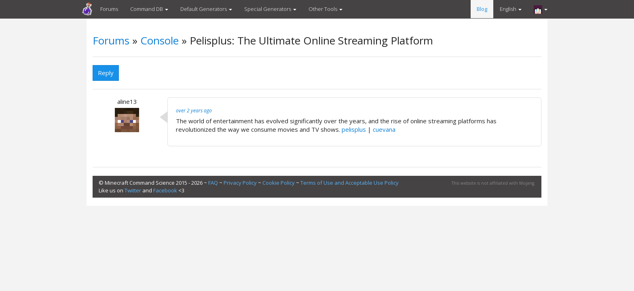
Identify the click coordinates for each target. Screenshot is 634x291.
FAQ (213, 182)
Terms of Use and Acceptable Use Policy (349, 182)
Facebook (165, 190)
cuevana (384, 129)
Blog (482, 9)
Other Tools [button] (325, 9)
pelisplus (354, 129)
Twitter (133, 190)
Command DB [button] (149, 9)
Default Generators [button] (206, 9)
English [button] (511, 9)
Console (159, 40)
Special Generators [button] (270, 9)
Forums (109, 9)
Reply (106, 73)
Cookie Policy (278, 182)
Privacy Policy (240, 182)
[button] (541, 9)
